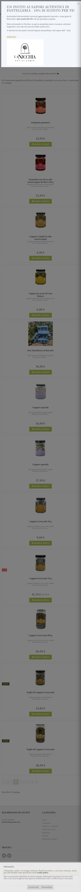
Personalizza (47, 887)
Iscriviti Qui (11, 36)
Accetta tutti (33, 887)
